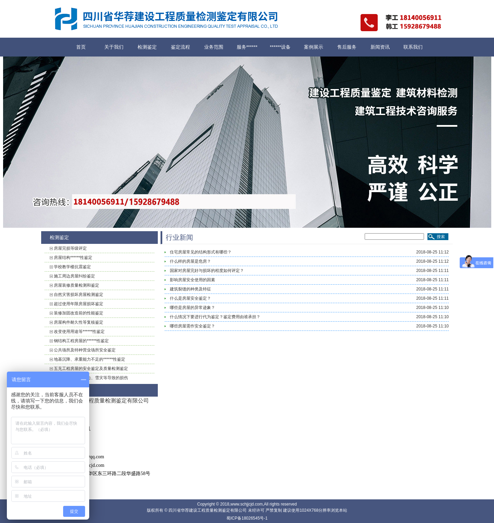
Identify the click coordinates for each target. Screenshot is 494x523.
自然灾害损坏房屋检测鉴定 (78, 294)
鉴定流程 (180, 47)
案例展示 (313, 47)
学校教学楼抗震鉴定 (72, 266)
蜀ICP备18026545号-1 (247, 518)
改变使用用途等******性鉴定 (79, 331)
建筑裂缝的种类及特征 (190, 289)
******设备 (280, 47)
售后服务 (346, 47)
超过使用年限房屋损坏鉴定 (78, 303)
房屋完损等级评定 (70, 248)
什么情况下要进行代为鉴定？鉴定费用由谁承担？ (215, 316)
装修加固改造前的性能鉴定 (78, 313)
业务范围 (213, 47)
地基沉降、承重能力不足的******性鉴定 (89, 359)
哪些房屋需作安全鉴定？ (192, 326)
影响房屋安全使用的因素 (192, 279)
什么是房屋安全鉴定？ (190, 298)
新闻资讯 (380, 47)
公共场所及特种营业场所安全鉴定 (85, 350)
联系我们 (413, 47)
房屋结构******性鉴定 (73, 257)
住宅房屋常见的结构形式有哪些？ (201, 252)
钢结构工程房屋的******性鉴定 (81, 340)
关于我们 (114, 47)
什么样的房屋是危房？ (190, 261)
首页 (81, 47)
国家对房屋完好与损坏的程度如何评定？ (207, 270)
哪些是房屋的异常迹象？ (192, 307)
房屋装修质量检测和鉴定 (76, 285)
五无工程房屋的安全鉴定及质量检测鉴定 (91, 368)
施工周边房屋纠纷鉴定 (74, 276)
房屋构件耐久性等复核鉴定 (78, 322)
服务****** (247, 47)
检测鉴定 (147, 47)
